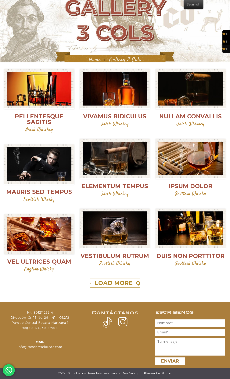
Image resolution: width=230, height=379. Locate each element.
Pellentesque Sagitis (39, 119)
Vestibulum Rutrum (115, 255)
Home (95, 60)
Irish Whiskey (39, 129)
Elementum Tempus (114, 186)
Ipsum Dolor (190, 186)
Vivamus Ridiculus (114, 116)
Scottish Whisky (190, 193)
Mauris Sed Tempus (39, 191)
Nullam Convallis (190, 116)
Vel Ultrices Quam (39, 261)
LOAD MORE (114, 283)
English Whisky (39, 269)
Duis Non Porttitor (190, 255)
